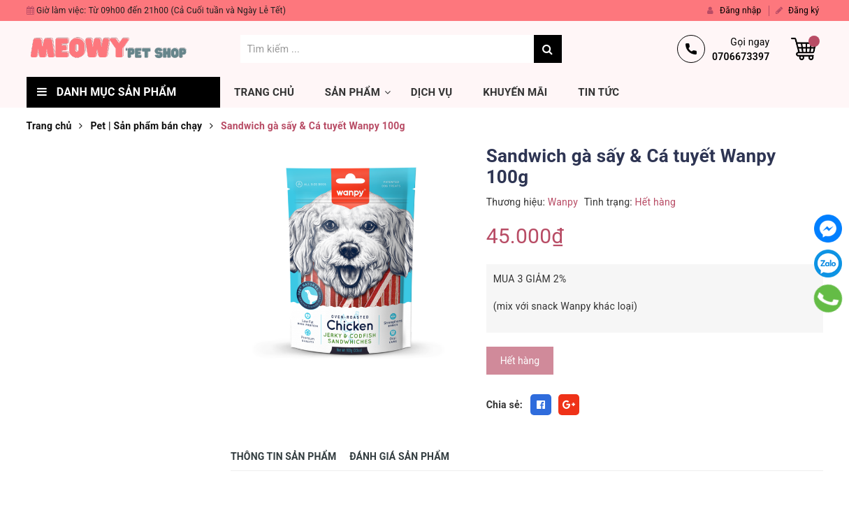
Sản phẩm (352, 92)
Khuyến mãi (515, 92)
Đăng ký (798, 10)
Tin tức (598, 92)
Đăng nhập (734, 10)
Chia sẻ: (504, 404)
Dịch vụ (432, 92)
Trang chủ (264, 92)
